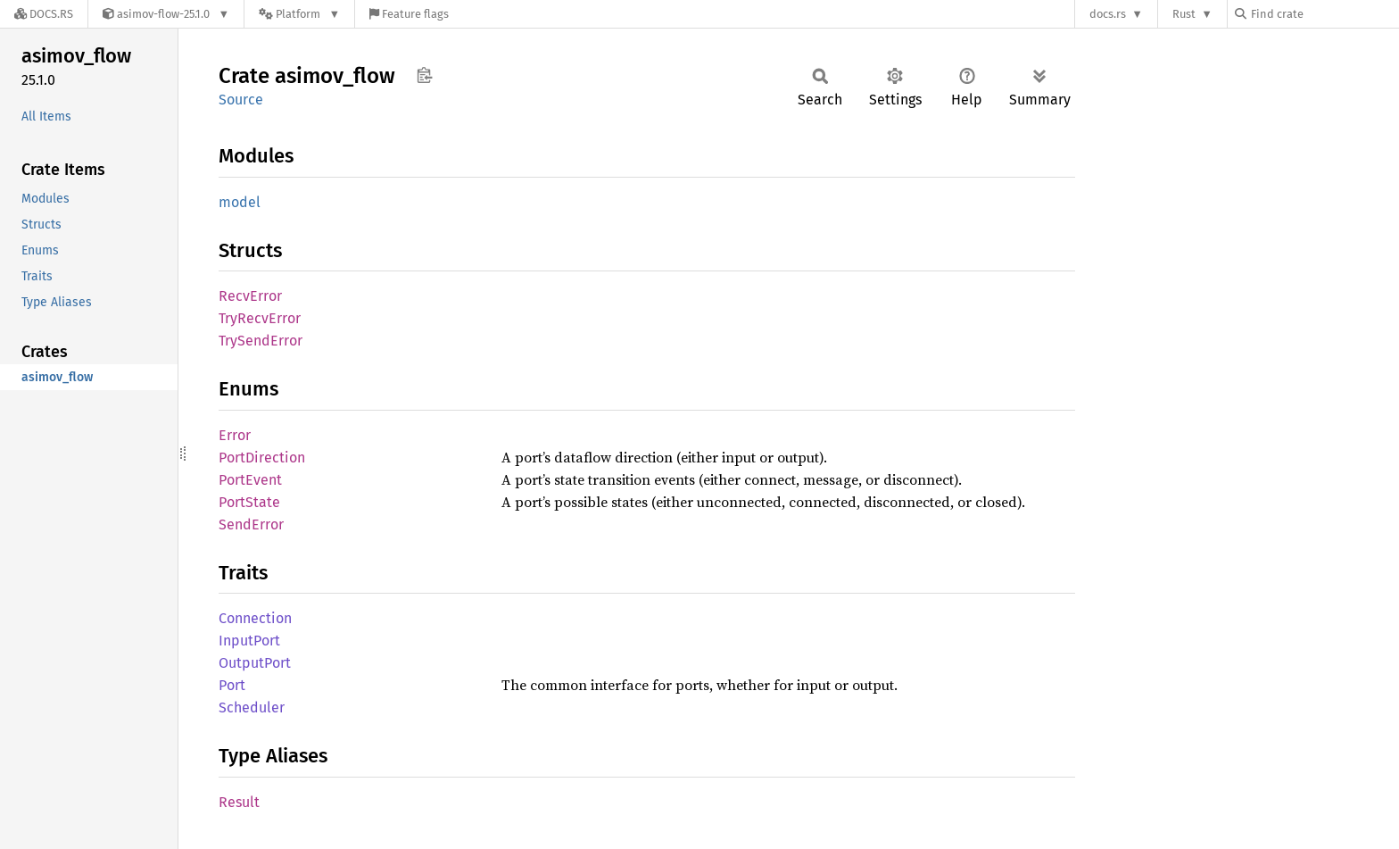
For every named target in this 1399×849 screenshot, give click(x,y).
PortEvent (250, 479)
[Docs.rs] (43, 14)
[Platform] (299, 14)
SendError (251, 524)
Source (241, 99)
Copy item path (424, 75)
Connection (255, 618)
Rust (1184, 14)
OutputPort (255, 662)
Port (232, 685)
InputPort (249, 640)
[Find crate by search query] (1324, 14)
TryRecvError (260, 318)
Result (239, 802)
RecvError (250, 295)
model (240, 202)
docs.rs (1107, 14)
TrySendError (260, 340)
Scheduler (252, 707)
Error (235, 435)
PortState (249, 502)
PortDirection (262, 457)
